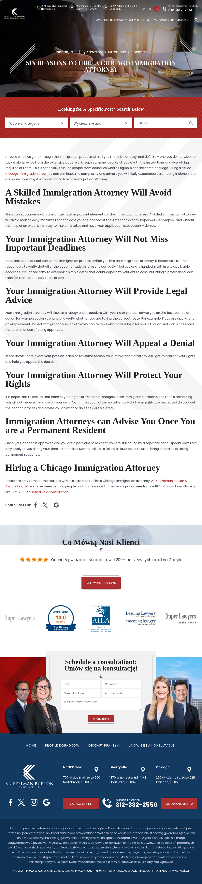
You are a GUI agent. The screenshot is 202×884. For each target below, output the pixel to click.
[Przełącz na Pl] (156, 9)
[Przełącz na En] (144, 9)
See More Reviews (101, 582)
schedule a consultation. (50, 492)
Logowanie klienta (179, 804)
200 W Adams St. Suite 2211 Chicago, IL (124, 7)
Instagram (34, 802)
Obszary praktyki (139, 20)
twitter (45, 505)
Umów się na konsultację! (175, 20)
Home (31, 745)
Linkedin (56, 505)
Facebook (10, 802)
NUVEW (18, 871)
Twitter (21, 802)
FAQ (154, 20)
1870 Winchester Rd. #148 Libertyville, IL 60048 (88, 7)
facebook (35, 505)
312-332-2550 (181, 10)
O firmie (97, 20)
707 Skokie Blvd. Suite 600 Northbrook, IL (54, 7)
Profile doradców (115, 20)
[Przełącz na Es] (150, 9)
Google (46, 802)
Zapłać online (81, 804)
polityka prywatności (171, 871)
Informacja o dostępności (130, 871)
